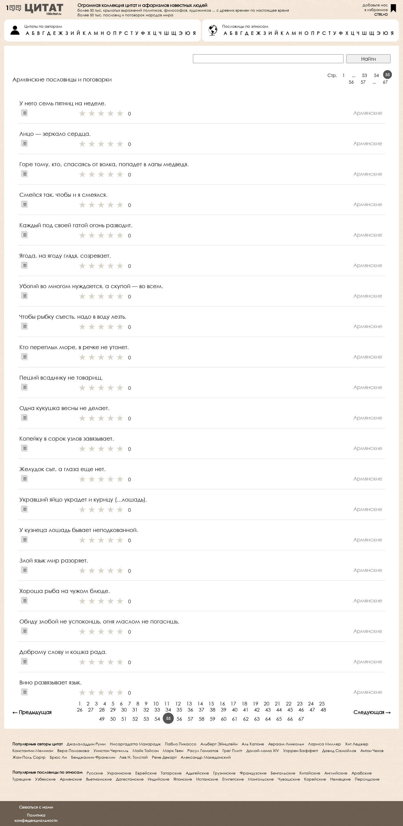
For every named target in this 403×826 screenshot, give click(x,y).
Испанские (207, 779)
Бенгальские (283, 773)
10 (156, 703)
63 (257, 719)
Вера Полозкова (73, 750)
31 (135, 710)
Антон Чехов (372, 750)
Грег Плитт (232, 750)
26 (79, 710)
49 (102, 719)
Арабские (362, 773)
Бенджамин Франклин (93, 757)
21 (277, 703)
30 (124, 710)
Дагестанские (130, 779)
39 (223, 710)
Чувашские (289, 779)
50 (113, 719)
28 (102, 710)
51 (124, 719)
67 (385, 82)
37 (201, 710)
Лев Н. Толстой (133, 757)
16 (222, 703)
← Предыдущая (31, 712)
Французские (253, 773)
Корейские (315, 779)
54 (376, 75)
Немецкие (340, 779)
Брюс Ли (58, 757)
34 (168, 710)
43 (268, 710)
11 (167, 703)
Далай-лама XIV (262, 750)
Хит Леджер (356, 743)
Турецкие (21, 779)
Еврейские (146, 773)
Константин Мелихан (32, 750)
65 (279, 719)
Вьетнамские (99, 779)
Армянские (71, 779)
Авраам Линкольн (286, 743)
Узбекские (45, 779)
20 (266, 703)
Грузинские (224, 773)
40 (234, 710)
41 (246, 710)
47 (312, 710)
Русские (95, 773)
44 (279, 710)
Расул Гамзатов (202, 750)
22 (288, 703)
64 (268, 719)
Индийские (158, 779)
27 (91, 710)
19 (255, 703)
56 (351, 82)
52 (135, 719)
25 (322, 703)
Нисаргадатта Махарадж (135, 743)
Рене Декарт (164, 757)
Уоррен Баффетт (300, 750)
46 (301, 710)
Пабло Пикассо (180, 743)
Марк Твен (173, 750)
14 (200, 703)
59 (212, 719)
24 (311, 703)
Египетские (233, 779)
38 (212, 710)
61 (234, 719)
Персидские (367, 779)
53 (364, 75)
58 (201, 719)
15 (211, 703)
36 (190, 710)
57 (363, 82)
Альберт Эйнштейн (218, 743)
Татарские (171, 773)
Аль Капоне (253, 743)
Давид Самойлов (339, 750)
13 (189, 703)
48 (323, 710)
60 (223, 719)
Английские (335, 773)
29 (113, 710)
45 (290, 710)
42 (257, 710)
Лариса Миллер (324, 743)
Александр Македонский (206, 757)
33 (157, 710)
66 (290, 719)
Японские (183, 779)
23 (300, 703)
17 (233, 703)
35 (179, 710)
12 (178, 703)
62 (246, 719)
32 (146, 710)
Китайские (309, 773)
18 (244, 703)
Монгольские (261, 779)
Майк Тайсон (146, 750)
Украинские (119, 773)
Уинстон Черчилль (111, 750)
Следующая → (372, 712)
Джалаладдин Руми (86, 743)
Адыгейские (197, 773)
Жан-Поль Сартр (29, 757)
